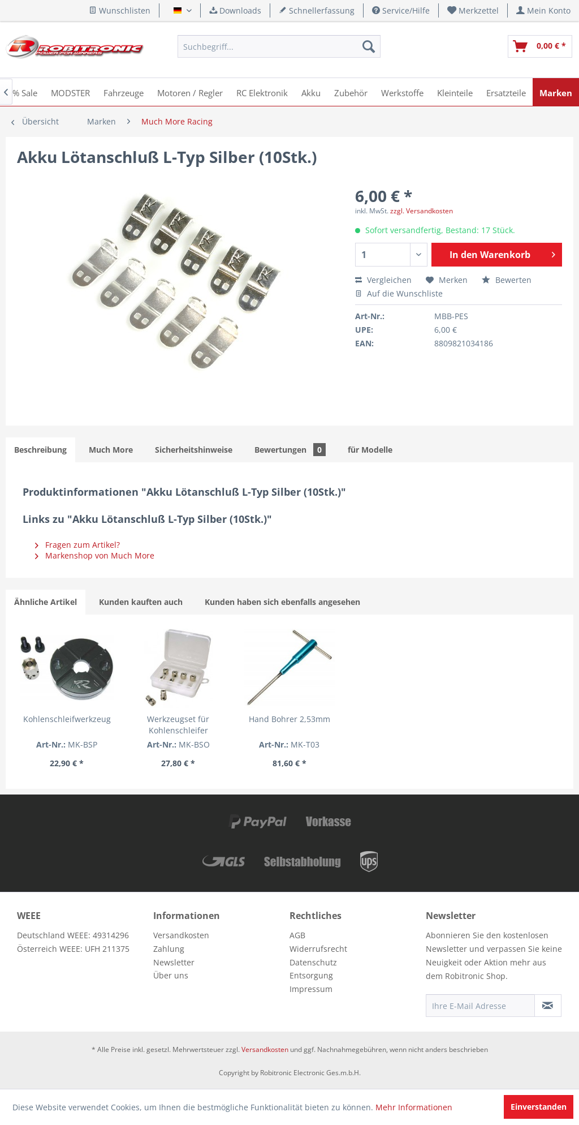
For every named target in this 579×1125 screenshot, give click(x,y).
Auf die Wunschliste (399, 293)
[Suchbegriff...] (279, 46)
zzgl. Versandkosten (421, 211)
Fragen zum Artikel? (77, 544)
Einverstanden (539, 1106)
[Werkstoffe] (402, 92)
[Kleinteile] (454, 92)
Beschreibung (40, 449)
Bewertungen (290, 449)
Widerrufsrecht (318, 948)
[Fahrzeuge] (123, 92)
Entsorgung (311, 975)
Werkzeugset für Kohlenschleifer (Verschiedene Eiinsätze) (178, 725)
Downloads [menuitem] (235, 10)
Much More (111, 449)
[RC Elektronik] (262, 92)
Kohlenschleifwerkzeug (67, 719)
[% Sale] (25, 92)
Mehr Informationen (413, 1107)
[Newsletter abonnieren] (547, 1005)
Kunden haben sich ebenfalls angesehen (282, 601)
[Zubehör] (350, 92)
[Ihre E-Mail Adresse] (480, 1005)
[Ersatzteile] (506, 92)
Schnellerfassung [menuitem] (317, 10)
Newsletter (174, 962)
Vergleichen (383, 279)
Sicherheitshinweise (193, 449)
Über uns (170, 975)
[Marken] (556, 92)
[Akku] (311, 92)
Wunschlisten (119, 10)
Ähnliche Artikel (45, 601)
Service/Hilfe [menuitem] (401, 10)
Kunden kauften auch (141, 601)
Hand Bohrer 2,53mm (289, 719)
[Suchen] (369, 46)
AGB (297, 935)
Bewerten (507, 279)
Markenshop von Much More (94, 555)
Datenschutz (313, 962)
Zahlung (168, 948)
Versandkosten (181, 935)
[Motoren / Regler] (190, 92)
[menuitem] (473, 10)
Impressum (311, 989)
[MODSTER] (70, 92)
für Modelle (370, 449)
